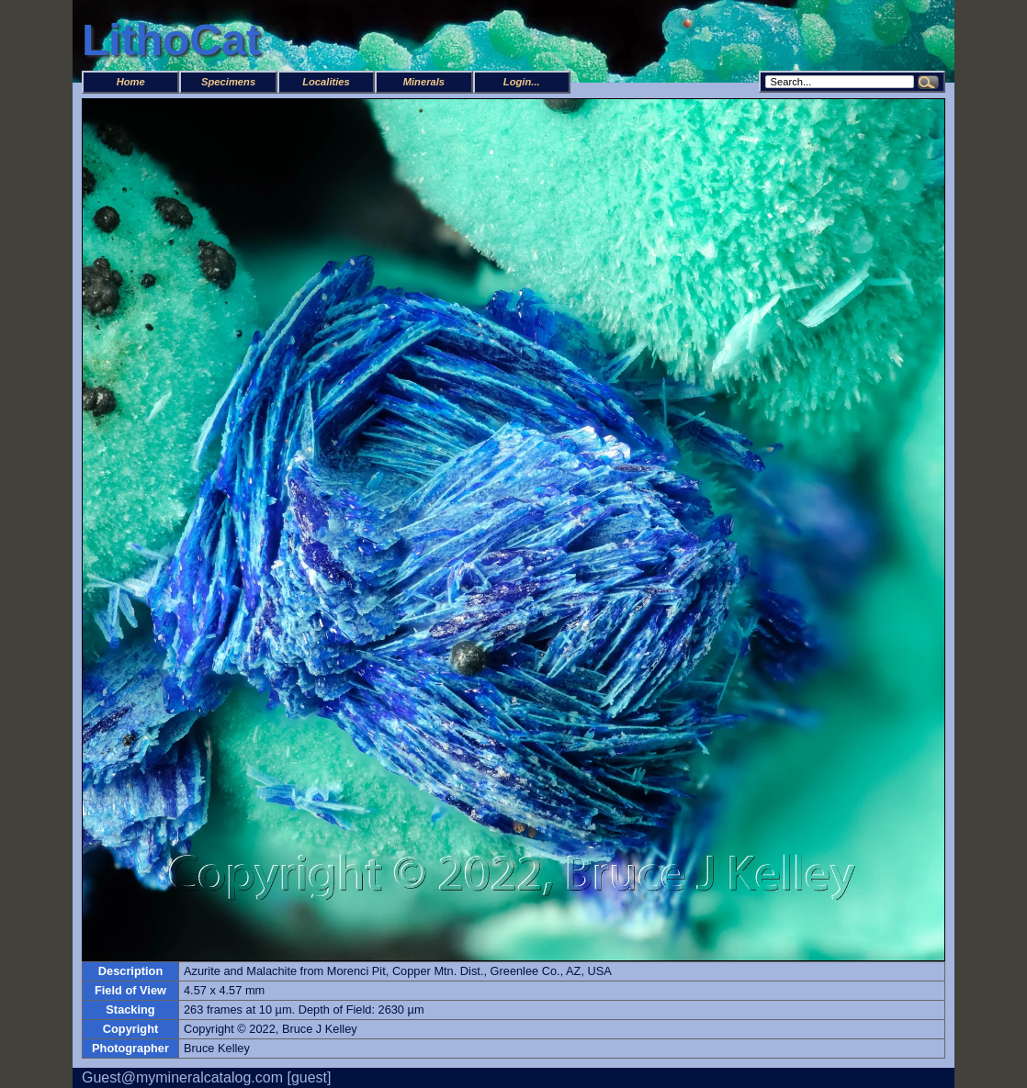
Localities (326, 81)
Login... (521, 81)
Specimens (228, 81)
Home (131, 81)
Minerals (424, 81)
